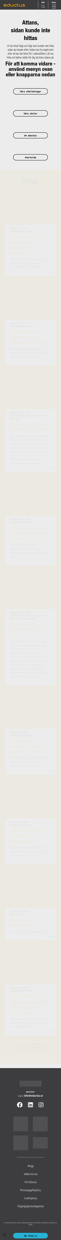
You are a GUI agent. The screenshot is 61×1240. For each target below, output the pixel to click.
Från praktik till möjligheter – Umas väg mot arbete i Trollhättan (28, 747)
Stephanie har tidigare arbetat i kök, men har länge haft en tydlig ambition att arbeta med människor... (29, 353)
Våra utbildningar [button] (30, 91)
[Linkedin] (30, 1105)
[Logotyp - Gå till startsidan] (30, 1084)
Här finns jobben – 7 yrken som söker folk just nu (30, 630)
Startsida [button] (30, 157)
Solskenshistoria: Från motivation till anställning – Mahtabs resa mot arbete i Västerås (30, 1005)
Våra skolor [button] (30, 113)
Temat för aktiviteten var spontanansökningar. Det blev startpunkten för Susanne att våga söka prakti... (30, 551)
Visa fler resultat (30, 1047)
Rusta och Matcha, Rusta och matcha (27, 417)
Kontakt (30, 1092)
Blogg (30, 181)
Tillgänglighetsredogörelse (30, 1206)
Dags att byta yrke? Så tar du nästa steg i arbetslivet (30, 427)
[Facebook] (20, 1105)
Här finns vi (30, 1236)
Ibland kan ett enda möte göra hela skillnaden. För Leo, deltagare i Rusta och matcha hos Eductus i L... (28, 851)
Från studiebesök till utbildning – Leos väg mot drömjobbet (27, 836)
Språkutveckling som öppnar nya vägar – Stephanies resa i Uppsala (30, 337)
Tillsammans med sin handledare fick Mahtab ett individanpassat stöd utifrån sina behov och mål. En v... (30, 1023)
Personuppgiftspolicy (30, 1190)
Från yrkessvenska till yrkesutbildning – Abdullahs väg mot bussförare (27, 245)
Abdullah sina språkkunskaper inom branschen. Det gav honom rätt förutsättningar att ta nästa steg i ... (28, 263)
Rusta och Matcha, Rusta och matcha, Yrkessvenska (27, 617)
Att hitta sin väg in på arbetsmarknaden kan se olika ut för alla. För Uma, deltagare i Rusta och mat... (30, 762)
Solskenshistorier (21, 232)
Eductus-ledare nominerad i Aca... (24, 923)
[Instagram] (40, 1105)
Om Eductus (17, 915)
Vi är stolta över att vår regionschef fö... (30, 932)
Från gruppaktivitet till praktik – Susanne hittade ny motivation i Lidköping (30, 533)
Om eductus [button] (30, 135)
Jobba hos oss (30, 1174)
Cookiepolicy (30, 1198)
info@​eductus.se (33, 1095)
